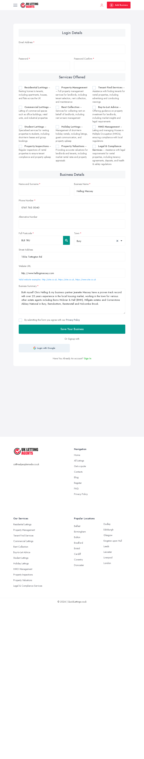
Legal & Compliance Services (27, 585)
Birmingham (80, 531)
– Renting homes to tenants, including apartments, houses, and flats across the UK (34, 93)
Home (77, 455)
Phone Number (26, 200)
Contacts (78, 471)
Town (76, 233)
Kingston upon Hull (113, 540)
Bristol (77, 548)
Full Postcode (25, 233)
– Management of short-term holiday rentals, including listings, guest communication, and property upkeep (72, 134)
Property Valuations (22, 580)
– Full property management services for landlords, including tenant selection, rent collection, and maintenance (71, 95)
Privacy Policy (73, 320)
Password (23, 58)
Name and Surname (28, 184)
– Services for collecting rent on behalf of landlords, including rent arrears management (70, 112)
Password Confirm (83, 58)
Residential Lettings (22, 524)
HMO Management (22, 569)
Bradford (78, 543)
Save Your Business (72, 329)
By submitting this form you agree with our (52, 320)
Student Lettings (20, 558)
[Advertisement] (75, 391)
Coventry (78, 559)
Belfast (77, 526)
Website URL (25, 266)
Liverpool (108, 557)
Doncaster (79, 565)
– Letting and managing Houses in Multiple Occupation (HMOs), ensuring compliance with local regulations (108, 134)
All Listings (79, 460)
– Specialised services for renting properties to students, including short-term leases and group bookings (34, 134)
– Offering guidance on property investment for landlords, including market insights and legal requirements (107, 114)
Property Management (24, 530)
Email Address (26, 42)
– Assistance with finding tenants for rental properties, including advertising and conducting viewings (108, 95)
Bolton (77, 537)
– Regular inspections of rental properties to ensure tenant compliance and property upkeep (35, 151)
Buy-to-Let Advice (21, 552)
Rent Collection (20, 546)
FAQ (76, 488)
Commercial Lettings (23, 541)
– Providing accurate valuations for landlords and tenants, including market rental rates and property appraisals (72, 153)
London (107, 563)
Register (78, 483)
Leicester (108, 552)
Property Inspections (23, 574)
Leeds (106, 546)
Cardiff (77, 554)
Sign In (87, 358)
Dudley (107, 524)
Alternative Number (28, 217)
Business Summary (28, 286)
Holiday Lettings (21, 563)
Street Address (26, 249)
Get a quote (80, 466)
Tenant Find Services (23, 535)
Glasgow (108, 535)
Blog (76, 477)
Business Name (81, 184)
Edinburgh (108, 529)
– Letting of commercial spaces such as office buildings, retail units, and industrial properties (35, 112)
